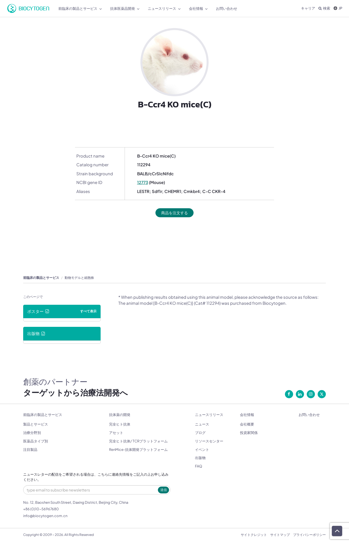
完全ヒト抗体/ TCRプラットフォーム (138, 441)
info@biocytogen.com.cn (45, 516)
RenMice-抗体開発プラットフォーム (138, 450)
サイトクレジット (254, 535)
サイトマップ (280, 535)
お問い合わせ (309, 415)
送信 (163, 490)
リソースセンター (209, 441)
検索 (324, 8)
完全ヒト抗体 (119, 424)
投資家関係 (249, 433)
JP (337, 8)
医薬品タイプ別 (35, 441)
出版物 (200, 458)
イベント (202, 450)
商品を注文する (174, 212)
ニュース (202, 424)
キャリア (308, 8)
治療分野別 (32, 433)
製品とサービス (35, 424)
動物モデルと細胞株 (79, 278)
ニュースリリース (209, 415)
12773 (142, 182)
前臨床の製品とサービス (41, 278)
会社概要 (247, 424)
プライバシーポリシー (309, 535)
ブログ (200, 433)
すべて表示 (88, 311)
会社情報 (247, 415)
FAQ (198, 466)
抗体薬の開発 (119, 415)
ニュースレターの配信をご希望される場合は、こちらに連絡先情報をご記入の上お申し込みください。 (96, 477)
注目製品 (30, 450)
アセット (116, 433)
